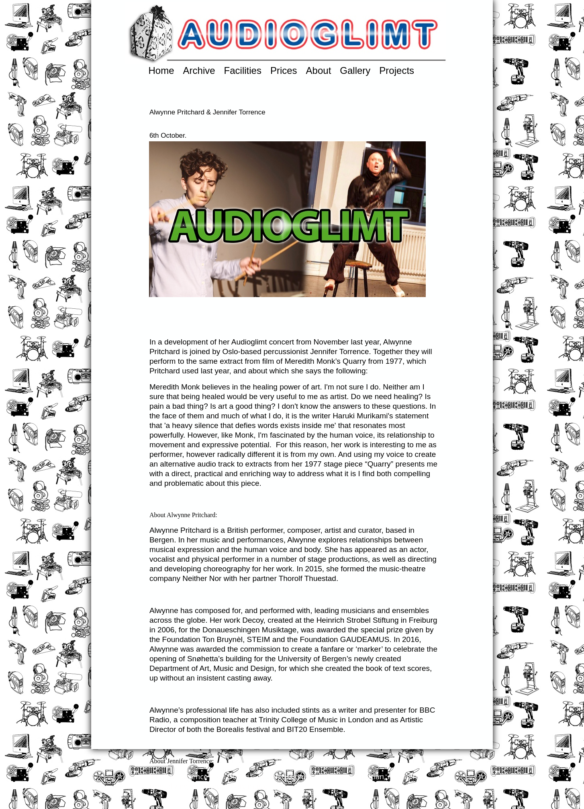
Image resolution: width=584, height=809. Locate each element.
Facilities (242, 70)
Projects (396, 70)
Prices (283, 70)
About (318, 70)
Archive (199, 70)
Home (161, 70)
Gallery (355, 70)
